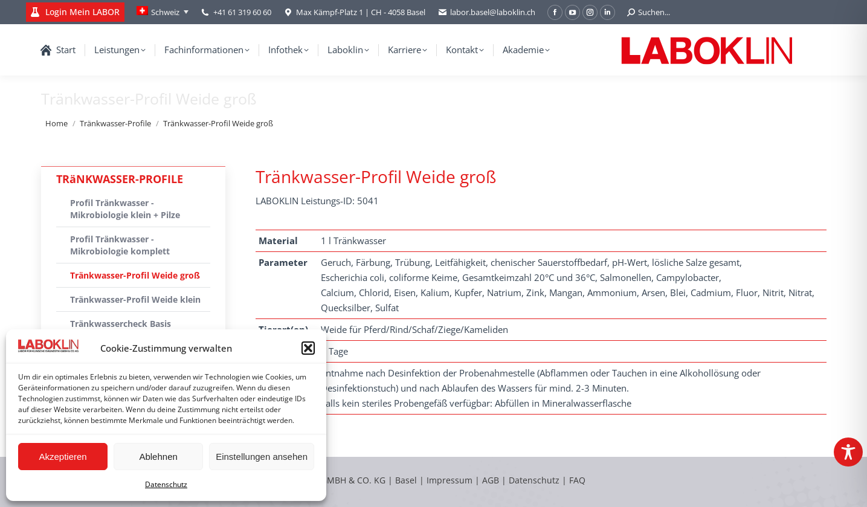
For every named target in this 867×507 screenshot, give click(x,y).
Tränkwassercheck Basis (120, 323)
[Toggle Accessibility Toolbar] (848, 452)
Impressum (449, 480)
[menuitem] (163, 12)
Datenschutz (166, 484)
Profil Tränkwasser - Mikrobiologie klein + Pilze (125, 209)
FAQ (577, 480)
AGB (491, 480)
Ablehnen (158, 456)
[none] (163, 12)
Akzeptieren (62, 456)
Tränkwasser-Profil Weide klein (135, 299)
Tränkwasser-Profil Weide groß (135, 275)
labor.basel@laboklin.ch (486, 12)
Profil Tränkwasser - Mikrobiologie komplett (120, 245)
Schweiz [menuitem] (165, 12)
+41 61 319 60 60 (242, 12)
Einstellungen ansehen (262, 456)
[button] (308, 348)
